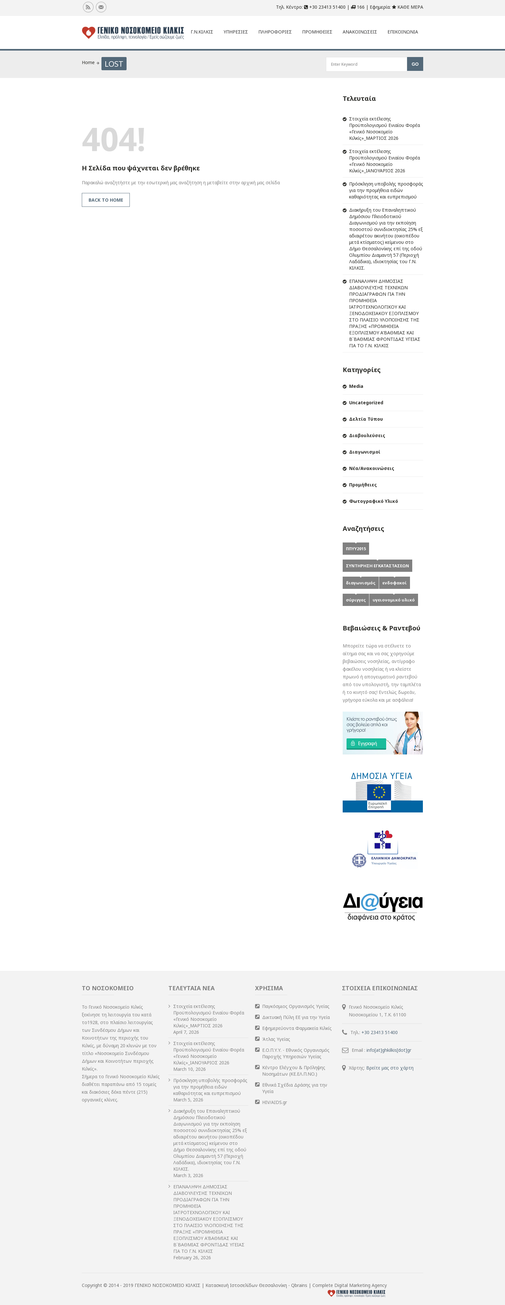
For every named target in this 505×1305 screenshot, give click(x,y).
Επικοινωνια (402, 32)
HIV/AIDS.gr (274, 1102)
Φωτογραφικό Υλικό (373, 501)
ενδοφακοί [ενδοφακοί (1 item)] (394, 583)
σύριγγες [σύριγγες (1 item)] (356, 600)
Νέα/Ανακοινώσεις (371, 468)
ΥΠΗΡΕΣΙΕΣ (236, 32)
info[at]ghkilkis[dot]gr (389, 1050)
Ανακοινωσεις (360, 32)
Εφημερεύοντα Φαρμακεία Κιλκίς (297, 1028)
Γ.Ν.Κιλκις (202, 32)
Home (88, 62)
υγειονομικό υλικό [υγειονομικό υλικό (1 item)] (394, 600)
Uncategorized (366, 402)
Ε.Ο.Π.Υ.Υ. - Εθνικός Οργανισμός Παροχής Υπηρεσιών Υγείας (295, 1053)
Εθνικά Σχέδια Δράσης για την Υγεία (294, 1088)
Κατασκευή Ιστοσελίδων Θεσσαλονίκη (246, 1285)
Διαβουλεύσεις (367, 435)
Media (356, 386)
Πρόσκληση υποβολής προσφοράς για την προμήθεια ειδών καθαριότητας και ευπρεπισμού (386, 190)
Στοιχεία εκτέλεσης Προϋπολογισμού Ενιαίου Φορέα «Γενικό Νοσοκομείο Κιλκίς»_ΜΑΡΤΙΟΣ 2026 (384, 128)
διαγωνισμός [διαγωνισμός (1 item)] (361, 583)
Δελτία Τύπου (366, 419)
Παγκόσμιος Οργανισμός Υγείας (295, 1006)
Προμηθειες (317, 32)
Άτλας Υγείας (276, 1039)
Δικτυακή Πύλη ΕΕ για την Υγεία (296, 1017)
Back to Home (106, 200)
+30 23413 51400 (379, 1032)
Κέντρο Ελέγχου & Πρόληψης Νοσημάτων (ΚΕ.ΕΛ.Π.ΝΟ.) (293, 1070)
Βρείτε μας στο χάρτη (390, 1068)
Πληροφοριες (275, 32)
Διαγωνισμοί (364, 452)
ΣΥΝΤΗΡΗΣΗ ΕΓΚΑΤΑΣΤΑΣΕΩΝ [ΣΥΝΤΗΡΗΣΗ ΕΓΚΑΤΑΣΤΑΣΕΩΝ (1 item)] (377, 566)
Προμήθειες (363, 485)
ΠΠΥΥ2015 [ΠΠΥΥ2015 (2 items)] (356, 549)
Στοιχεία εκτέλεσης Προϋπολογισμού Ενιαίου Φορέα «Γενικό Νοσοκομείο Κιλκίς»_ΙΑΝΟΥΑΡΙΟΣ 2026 (384, 161)
